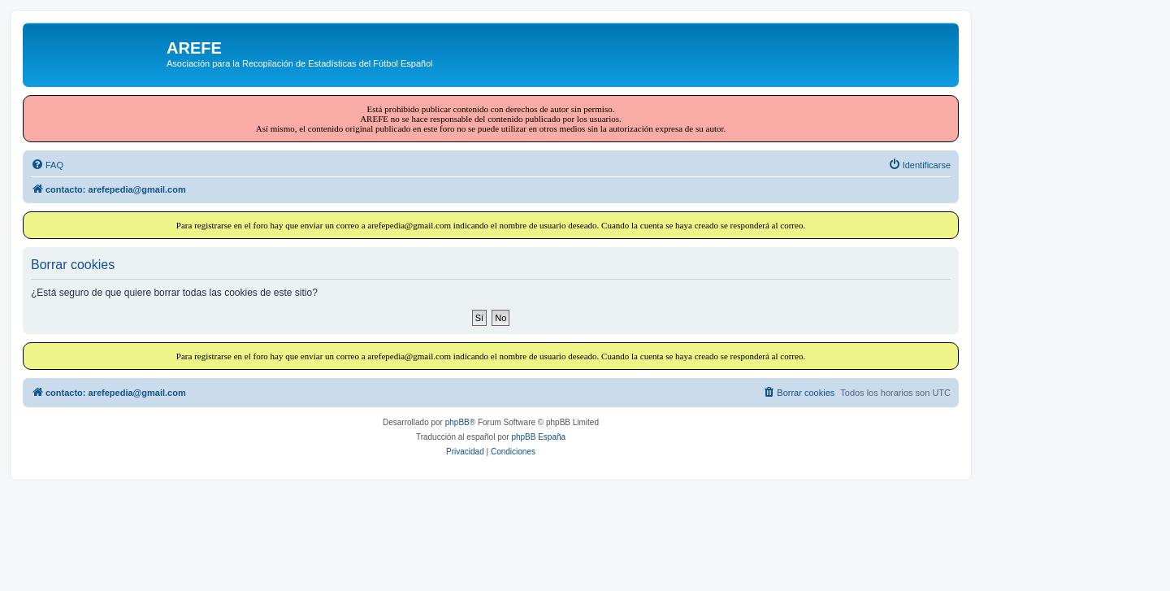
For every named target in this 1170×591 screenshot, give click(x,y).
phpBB (457, 422)
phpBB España (538, 436)
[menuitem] (47, 165)
